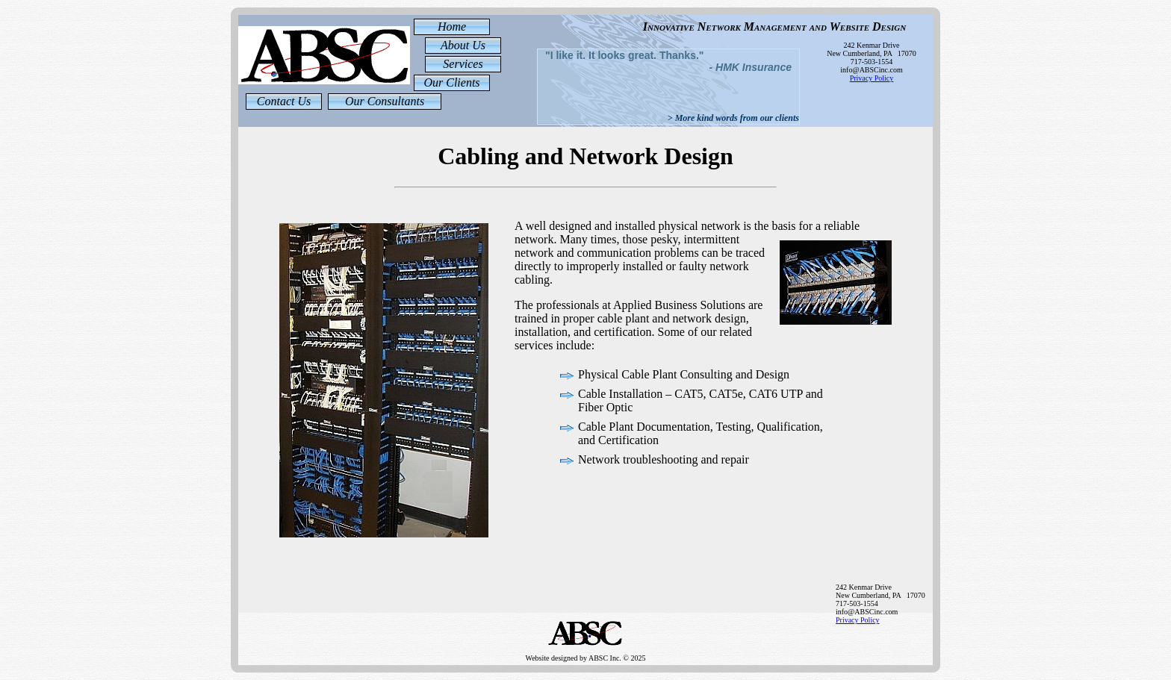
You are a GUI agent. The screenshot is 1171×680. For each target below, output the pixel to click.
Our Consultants (384, 101)
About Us (463, 45)
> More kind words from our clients (733, 118)
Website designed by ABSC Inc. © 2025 (586, 650)
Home (452, 26)
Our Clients (451, 82)
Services (462, 63)
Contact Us (284, 101)
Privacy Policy (872, 78)
